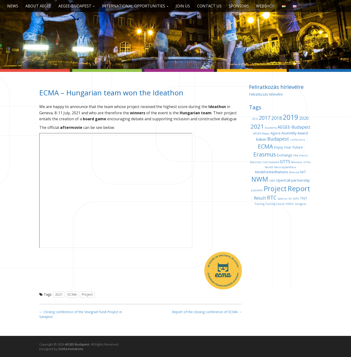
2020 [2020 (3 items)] (304, 118)
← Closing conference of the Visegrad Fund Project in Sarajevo (80, 314)
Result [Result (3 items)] (260, 198)
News (12, 6)
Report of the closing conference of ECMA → (207, 312)
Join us (183, 6)
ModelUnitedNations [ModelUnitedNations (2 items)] (271, 171)
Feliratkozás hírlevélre (266, 94)
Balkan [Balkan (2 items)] (261, 139)
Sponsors (239, 6)
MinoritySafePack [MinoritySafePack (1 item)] (285, 167)
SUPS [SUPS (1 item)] (296, 198)
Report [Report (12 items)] (299, 188)
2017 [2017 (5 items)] (264, 117)
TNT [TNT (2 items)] (303, 198)
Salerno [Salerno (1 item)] (282, 198)
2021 (59, 294)
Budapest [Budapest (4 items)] (278, 139)
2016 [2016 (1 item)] (255, 119)
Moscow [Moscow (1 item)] (294, 172)
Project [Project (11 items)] (275, 188)
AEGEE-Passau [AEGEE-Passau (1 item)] (261, 133)
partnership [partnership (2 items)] (300, 180)
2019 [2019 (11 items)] (290, 117)
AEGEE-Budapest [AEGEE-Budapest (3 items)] (294, 127)
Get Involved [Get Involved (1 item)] (271, 162)
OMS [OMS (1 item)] (272, 180)
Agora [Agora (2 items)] (275, 133)
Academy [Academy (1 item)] (271, 127)
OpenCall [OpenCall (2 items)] (283, 180)
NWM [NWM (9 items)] (259, 179)
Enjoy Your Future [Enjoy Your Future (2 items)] (288, 147)
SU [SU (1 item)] (290, 198)
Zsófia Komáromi (70, 349)
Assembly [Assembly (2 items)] (288, 133)
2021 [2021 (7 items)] (257, 126)
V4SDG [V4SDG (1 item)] (290, 204)
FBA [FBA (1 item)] (295, 155)
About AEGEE (38, 6)
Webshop (265, 6)
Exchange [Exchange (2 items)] (284, 155)
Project (87, 294)
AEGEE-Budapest (76, 6)
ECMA (72, 294)
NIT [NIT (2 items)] (303, 171)
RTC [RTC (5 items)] (272, 197)
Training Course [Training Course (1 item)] (275, 204)
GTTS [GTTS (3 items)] (285, 161)
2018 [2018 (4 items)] (276, 118)
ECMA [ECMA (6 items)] (265, 146)
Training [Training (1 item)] (259, 204)
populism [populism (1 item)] (257, 190)
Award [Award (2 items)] (302, 133)
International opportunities (135, 6)
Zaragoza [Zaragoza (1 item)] (300, 204)
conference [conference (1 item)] (297, 139)
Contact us (209, 6)
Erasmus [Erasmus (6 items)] (264, 154)
